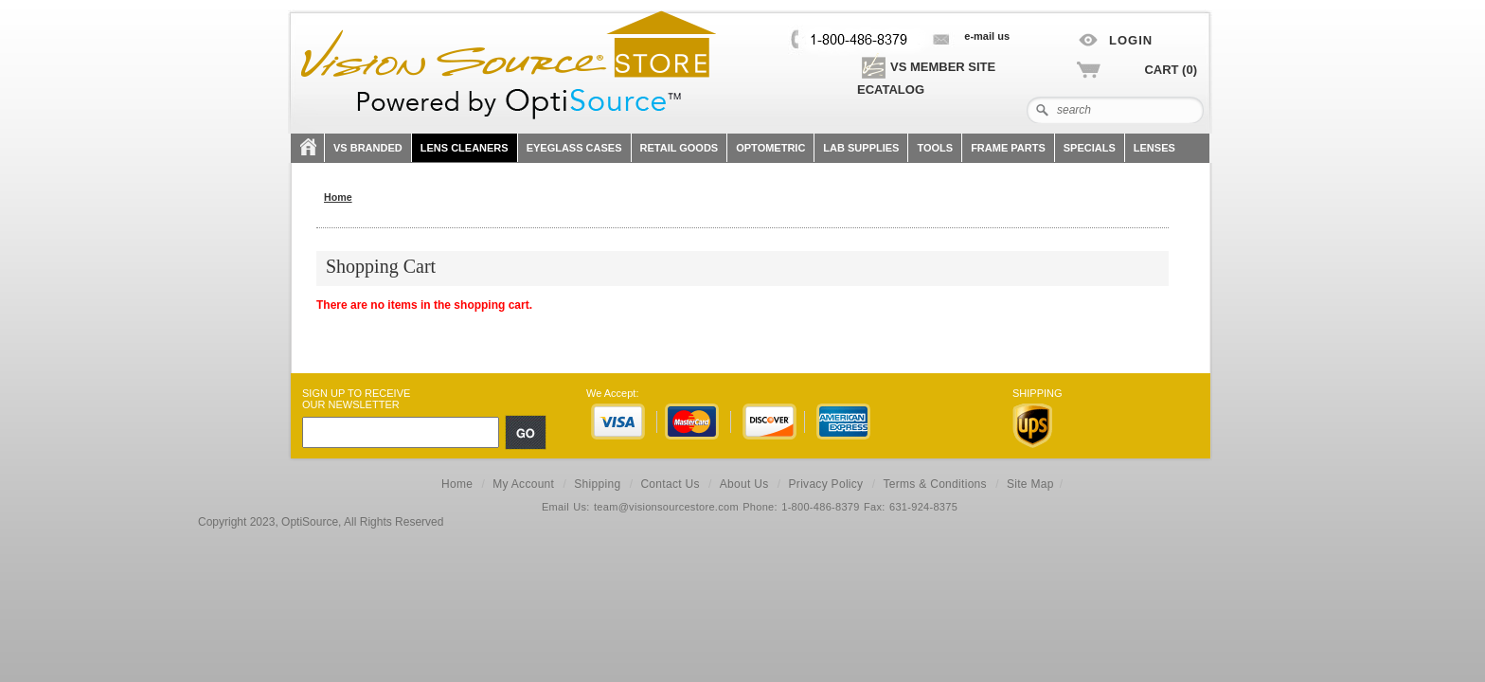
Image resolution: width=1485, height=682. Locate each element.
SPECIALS (1090, 147)
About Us (744, 484)
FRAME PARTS (1008, 147)
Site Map (1030, 484)
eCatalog (890, 89)
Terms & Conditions (934, 484)
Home (457, 484)
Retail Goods (679, 147)
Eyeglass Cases (574, 147)
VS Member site (926, 67)
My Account (523, 484)
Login (1131, 40)
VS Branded (368, 147)
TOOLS (935, 147)
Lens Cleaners (464, 147)
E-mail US (987, 36)
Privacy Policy (826, 484)
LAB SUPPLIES (861, 147)
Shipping (597, 484)
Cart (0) (1170, 70)
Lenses (1154, 147)
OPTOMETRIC (770, 147)
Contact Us (669, 484)
